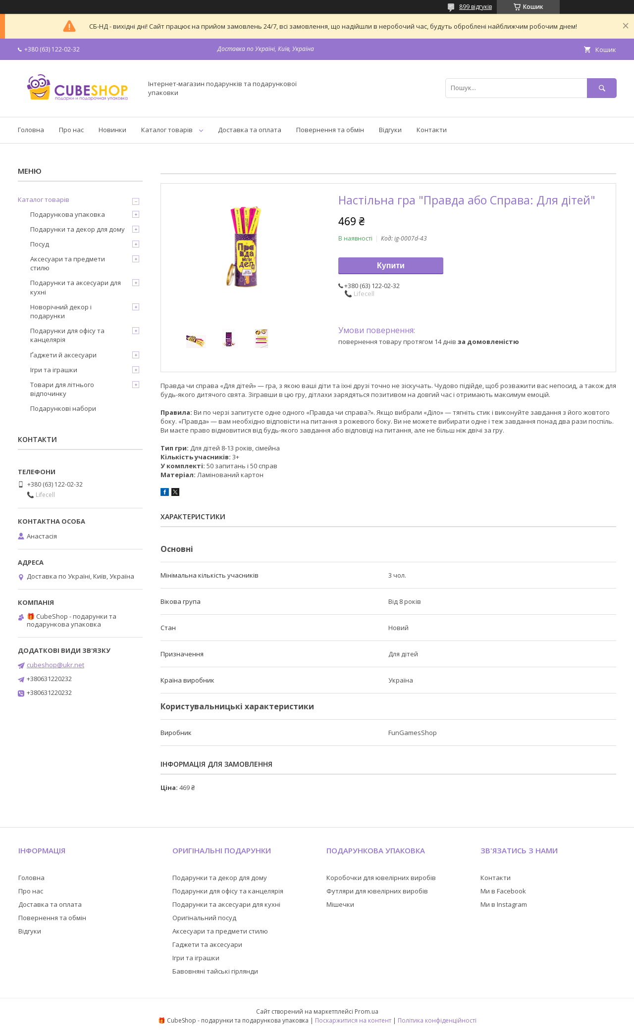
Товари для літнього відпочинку (62, 389)
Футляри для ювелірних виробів (377, 890)
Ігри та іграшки (53, 369)
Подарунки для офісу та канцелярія (67, 335)
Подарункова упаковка (67, 214)
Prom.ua (366, 1011)
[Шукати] (602, 88)
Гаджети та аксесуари (207, 944)
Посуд (39, 244)
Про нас (71, 129)
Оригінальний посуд (204, 917)
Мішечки (340, 904)
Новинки (112, 129)
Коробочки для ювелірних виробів (381, 877)
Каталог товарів (167, 129)
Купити (391, 265)
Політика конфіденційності (437, 1020)
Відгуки (390, 129)
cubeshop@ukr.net (55, 665)
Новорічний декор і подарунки (61, 311)
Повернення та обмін (330, 129)
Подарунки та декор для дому (77, 229)
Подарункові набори (63, 408)
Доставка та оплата (249, 129)
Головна (31, 129)
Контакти (432, 129)
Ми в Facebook (503, 890)
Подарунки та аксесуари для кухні (75, 287)
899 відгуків (475, 6)
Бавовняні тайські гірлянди (215, 971)
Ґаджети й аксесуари (63, 354)
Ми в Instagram (503, 904)
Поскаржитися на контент (353, 1020)
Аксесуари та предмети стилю (67, 263)
